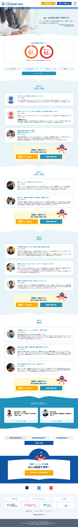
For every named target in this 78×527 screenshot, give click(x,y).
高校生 (65, 69)
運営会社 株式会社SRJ (38, 514)
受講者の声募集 (39, 443)
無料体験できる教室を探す (39, 472)
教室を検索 (48, 3)
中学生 (47, 69)
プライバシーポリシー (39, 511)
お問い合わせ (29, 511)
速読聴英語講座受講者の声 (39, 438)
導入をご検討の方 (64, 3)
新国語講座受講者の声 (62, 438)
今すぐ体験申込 (25, 157)
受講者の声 (14, 499)
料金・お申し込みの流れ (39, 499)
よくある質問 (63, 499)
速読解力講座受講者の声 (15, 438)
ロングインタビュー (38, 73)
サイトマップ (49, 511)
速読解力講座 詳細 (51, 157)
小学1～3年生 (12, 69)
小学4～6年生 (30, 69)
